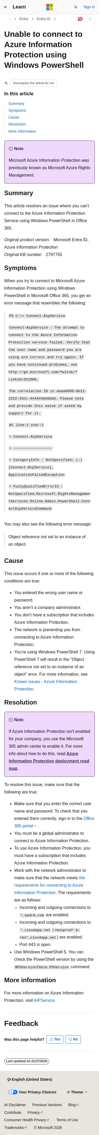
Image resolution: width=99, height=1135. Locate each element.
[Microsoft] (49, 7)
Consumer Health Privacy (25, 1120)
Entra (24, 19)
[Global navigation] (5, 7)
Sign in (89, 7)
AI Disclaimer (15, 1105)
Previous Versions (47, 1105)
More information (22, 131)
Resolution (17, 124)
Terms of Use (67, 1120)
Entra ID (43, 19)
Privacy (34, 1112)
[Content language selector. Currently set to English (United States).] (29, 1079)
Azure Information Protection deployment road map (49, 761)
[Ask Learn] (80, 19)
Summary (16, 103)
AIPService (44, 1000)
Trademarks (14, 1127)
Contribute (12, 1112)
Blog (72, 1105)
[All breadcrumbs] (8, 19)
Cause (13, 117)
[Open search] (76, 7)
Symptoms (17, 110)
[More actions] (90, 19)
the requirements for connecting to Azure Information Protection (49, 885)
